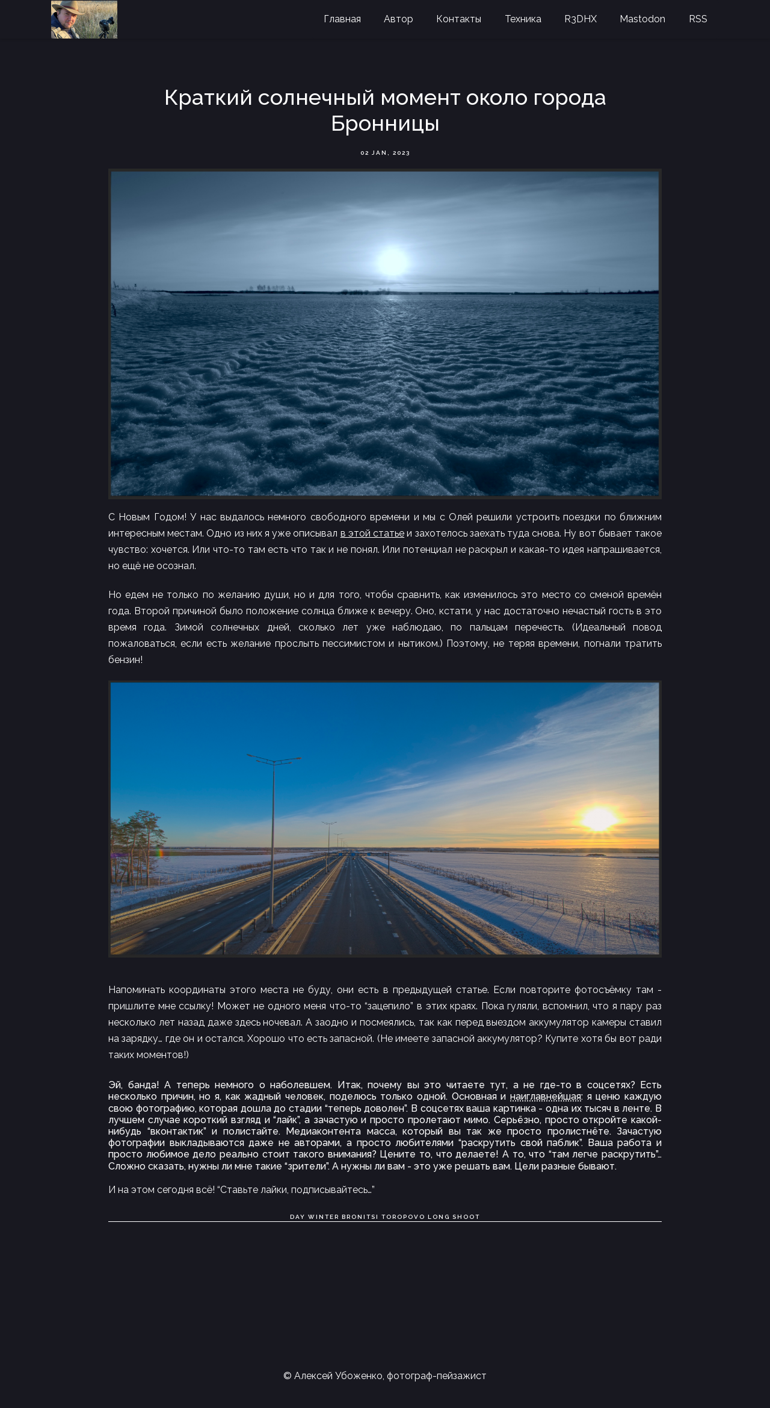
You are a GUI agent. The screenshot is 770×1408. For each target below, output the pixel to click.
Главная (342, 19)
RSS (698, 19)
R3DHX (580, 19)
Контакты (458, 19)
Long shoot (454, 1216)
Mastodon (642, 19)
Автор (398, 19)
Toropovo (403, 1216)
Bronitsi (360, 1216)
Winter (323, 1216)
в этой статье (372, 533)
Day (298, 1216)
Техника (523, 19)
